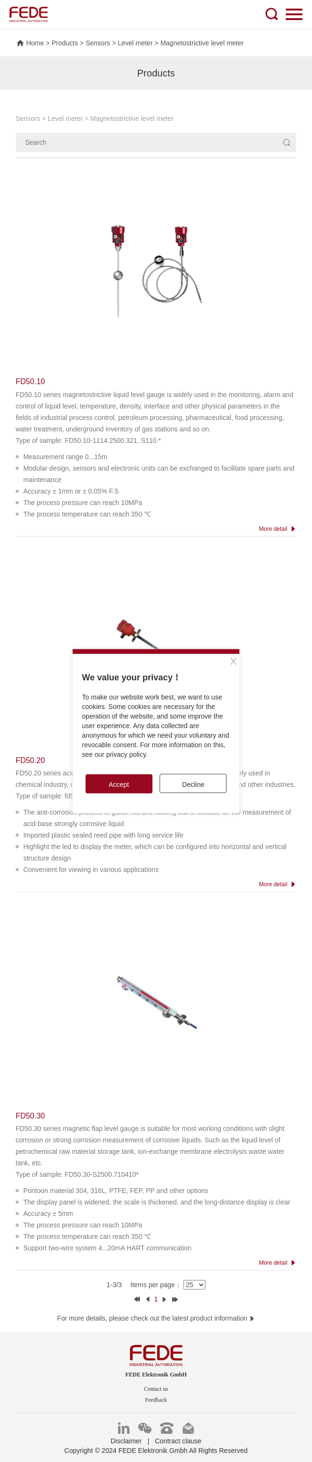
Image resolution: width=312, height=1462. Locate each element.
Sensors (98, 43)
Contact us (156, 1389)
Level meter (135, 43)
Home (30, 43)
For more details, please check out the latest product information (156, 1318)
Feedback (156, 1400)
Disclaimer (125, 1441)
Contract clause (178, 1441)
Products (65, 43)
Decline (193, 784)
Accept (118, 784)
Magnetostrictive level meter (202, 43)
